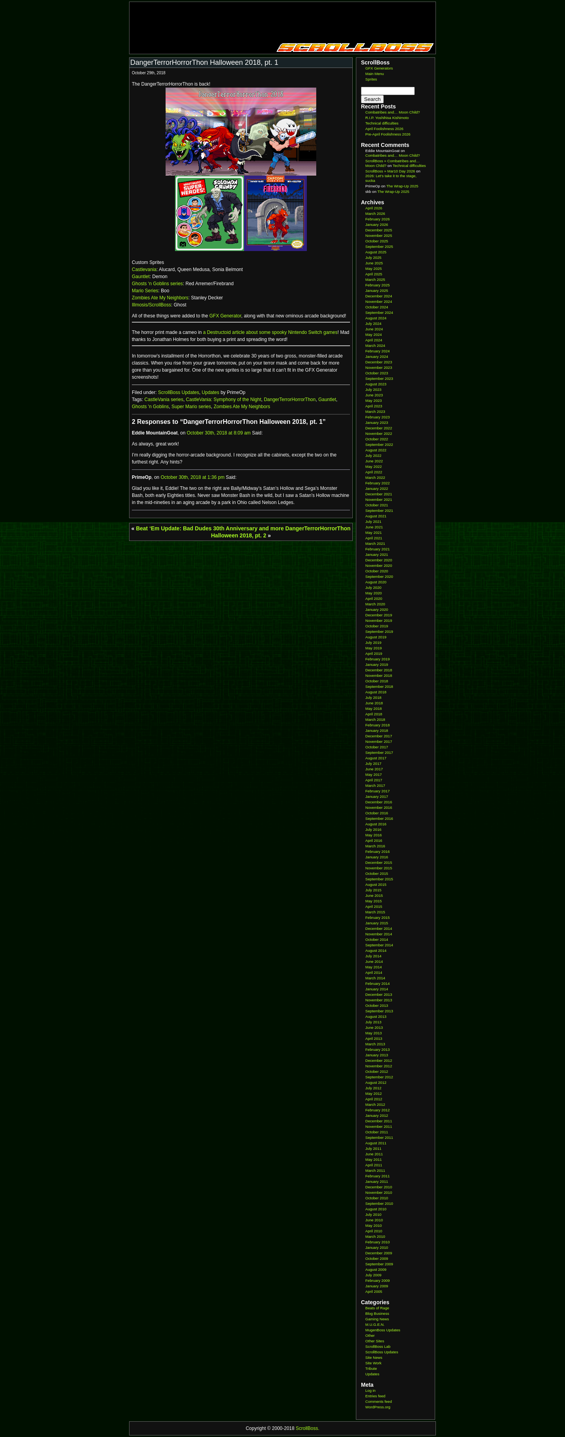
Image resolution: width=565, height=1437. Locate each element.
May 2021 (373, 532)
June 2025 (374, 263)
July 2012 (373, 1088)
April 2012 (373, 1099)
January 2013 (376, 1055)
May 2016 (373, 835)
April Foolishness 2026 (384, 128)
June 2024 (374, 329)
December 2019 (378, 615)
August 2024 (375, 318)
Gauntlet (140, 276)
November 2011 (378, 1126)
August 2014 (375, 950)
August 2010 (375, 1209)
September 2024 (379, 312)
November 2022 (378, 433)
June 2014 (374, 961)
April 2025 (373, 274)
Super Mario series (191, 406)
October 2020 (376, 571)
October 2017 (376, 747)
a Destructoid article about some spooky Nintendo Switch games (270, 332)
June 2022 (374, 461)
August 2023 (375, 384)
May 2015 (373, 901)
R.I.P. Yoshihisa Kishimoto (387, 117)
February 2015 (377, 917)
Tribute (371, 1368)
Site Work (373, 1363)
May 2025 (373, 268)
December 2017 (378, 736)
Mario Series (145, 290)
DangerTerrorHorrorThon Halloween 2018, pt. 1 (204, 62)
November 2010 (378, 1192)
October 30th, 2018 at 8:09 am (219, 433)
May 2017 (373, 774)
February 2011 (377, 1176)
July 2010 (373, 1214)
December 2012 (378, 1060)
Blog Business (377, 1313)
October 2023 (376, 373)
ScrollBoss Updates (178, 392)
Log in (370, 1390)
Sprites (371, 79)
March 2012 (375, 1104)
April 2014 (373, 972)
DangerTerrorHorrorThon (289, 399)
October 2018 (376, 681)
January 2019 (376, 664)
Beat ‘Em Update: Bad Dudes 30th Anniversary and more (210, 528)
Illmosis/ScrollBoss (151, 305)
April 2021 (373, 538)
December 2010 (378, 1187)
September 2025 (379, 246)
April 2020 (373, 598)
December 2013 (378, 994)
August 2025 (375, 252)
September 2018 (379, 686)
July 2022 (373, 455)
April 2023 (373, 406)
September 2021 (379, 510)
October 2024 (376, 307)
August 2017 (375, 758)
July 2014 (373, 956)
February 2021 (377, 549)
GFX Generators (379, 68)
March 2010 (375, 1236)
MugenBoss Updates (382, 1330)
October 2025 (376, 241)
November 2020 (378, 565)
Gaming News (377, 1319)
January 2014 (376, 989)
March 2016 (375, 846)
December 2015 (378, 862)
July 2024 (373, 323)
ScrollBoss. (307, 1428)
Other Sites (374, 1341)
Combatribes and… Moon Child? (392, 112)
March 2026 (375, 213)
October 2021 (376, 505)
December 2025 (378, 230)
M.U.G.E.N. (375, 1324)
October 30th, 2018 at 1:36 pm (192, 477)
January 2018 (376, 730)
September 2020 (379, 576)
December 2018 (378, 670)
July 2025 (373, 257)
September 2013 (379, 1011)
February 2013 (377, 1049)
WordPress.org (377, 1407)
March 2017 (375, 785)
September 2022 (379, 444)
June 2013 (374, 1027)
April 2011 (373, 1165)
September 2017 (379, 752)
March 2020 (375, 604)
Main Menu (374, 73)
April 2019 (373, 653)
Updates (210, 392)
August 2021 (375, 516)
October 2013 (376, 1005)
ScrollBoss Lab (377, 1346)
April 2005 (373, 1291)
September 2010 (379, 1203)
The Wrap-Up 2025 (402, 186)
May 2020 (373, 593)
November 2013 (378, 1000)
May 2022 (373, 466)
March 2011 (375, 1170)
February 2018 (377, 725)
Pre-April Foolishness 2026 (387, 134)
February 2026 (377, 219)
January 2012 (376, 1115)
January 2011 (376, 1181)
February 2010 (377, 1242)
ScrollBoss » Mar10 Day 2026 (390, 171)
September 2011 (379, 1137)
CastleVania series (163, 399)
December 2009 (378, 1253)
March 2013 (375, 1044)
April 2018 (373, 714)
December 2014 (378, 928)
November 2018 (378, 675)
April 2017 (373, 780)
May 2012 (373, 1093)
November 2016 (378, 807)
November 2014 (378, 934)
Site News (373, 1357)
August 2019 (375, 637)
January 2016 (376, 857)
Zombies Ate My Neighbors (160, 298)
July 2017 (373, 763)
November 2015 (378, 868)
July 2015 (373, 890)
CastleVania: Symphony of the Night (223, 399)
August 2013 (375, 1016)
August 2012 (375, 1082)
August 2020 (375, 582)
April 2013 (373, 1038)
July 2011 (373, 1148)
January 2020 (376, 609)
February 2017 (377, 791)
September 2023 (379, 378)
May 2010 (373, 1225)
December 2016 (378, 802)
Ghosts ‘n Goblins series (157, 283)
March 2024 (375, 345)
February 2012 (377, 1110)
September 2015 (379, 879)
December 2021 (378, 494)
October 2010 (376, 1198)
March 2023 (375, 411)
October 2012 (376, 1071)
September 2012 (379, 1077)
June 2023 (374, 395)
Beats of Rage (377, 1308)
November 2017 (378, 741)
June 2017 (374, 769)
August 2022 (375, 450)
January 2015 (376, 923)
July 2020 (373, 587)
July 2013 (373, 1022)
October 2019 (376, 626)
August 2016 (375, 824)
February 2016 (377, 851)
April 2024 (373, 340)
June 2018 (374, 703)
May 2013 (373, 1033)
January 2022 (376, 488)
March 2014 (375, 978)
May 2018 (373, 708)
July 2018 (373, 697)
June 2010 (374, 1220)
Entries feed (375, 1396)
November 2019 (378, 620)
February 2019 (377, 659)
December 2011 (378, 1121)
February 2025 (377, 285)
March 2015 (375, 912)
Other (370, 1335)
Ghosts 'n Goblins (150, 406)
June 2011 (374, 1154)
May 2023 (373, 400)
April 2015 (373, 906)
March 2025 (375, 279)
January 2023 (376, 422)
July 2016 (373, 829)
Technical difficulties (382, 123)
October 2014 (376, 939)
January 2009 (376, 1286)
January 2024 (376, 356)
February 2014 (377, 983)
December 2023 (378, 362)
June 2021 (374, 527)
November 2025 (378, 235)
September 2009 (379, 1264)
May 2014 (373, 967)
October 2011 (376, 1132)
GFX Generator (225, 316)
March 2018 (375, 719)
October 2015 (376, 873)
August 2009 (375, 1269)
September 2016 (379, 818)
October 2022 (376, 439)
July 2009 (373, 1275)
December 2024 (378, 296)
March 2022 (375, 477)
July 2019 (373, 642)
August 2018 (375, 692)
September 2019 (379, 631)
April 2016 (373, 840)
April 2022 (373, 472)
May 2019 (373, 648)
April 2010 (373, 1231)
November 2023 (378, 367)
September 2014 (379, 945)
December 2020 (378, 560)
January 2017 (376, 796)
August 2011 (375, 1143)
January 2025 (376, 290)
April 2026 (373, 208)
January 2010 (376, 1247)
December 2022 (378, 428)
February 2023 (377, 417)
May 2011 (373, 1159)
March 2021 (375, 543)
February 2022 (377, 483)
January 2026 (376, 224)
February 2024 (377, 351)
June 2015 (374, 895)
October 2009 (376, 1258)
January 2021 (376, 554)
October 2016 (376, 813)
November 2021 (378, 499)
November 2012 (378, 1066)
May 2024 (373, 334)
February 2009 (377, 1280)
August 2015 (375, 884)
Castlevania (144, 269)
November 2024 (378, 301)
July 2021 (373, 521)
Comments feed (378, 1401)
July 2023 (373, 389)
